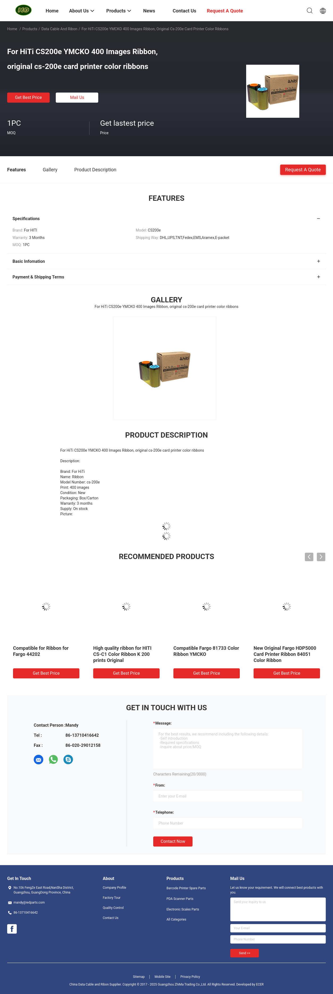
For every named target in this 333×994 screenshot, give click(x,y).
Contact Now (173, 841)
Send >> (244, 953)
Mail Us (77, 97)
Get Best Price (28, 97)
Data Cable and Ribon (59, 29)
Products (29, 29)
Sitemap (139, 977)
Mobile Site (162, 977)
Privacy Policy (190, 977)
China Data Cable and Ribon (89, 984)
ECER (260, 984)
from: (160, 785)
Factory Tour (112, 898)
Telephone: (164, 812)
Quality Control (113, 908)
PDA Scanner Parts (179, 899)
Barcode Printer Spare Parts (186, 888)
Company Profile (114, 888)
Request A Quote (303, 169)
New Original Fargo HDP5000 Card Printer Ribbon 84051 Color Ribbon (285, 654)
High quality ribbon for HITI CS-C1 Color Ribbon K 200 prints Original (122, 654)
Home (12, 29)
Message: (163, 723)
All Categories (176, 919)
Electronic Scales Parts (182, 909)
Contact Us (110, 918)
